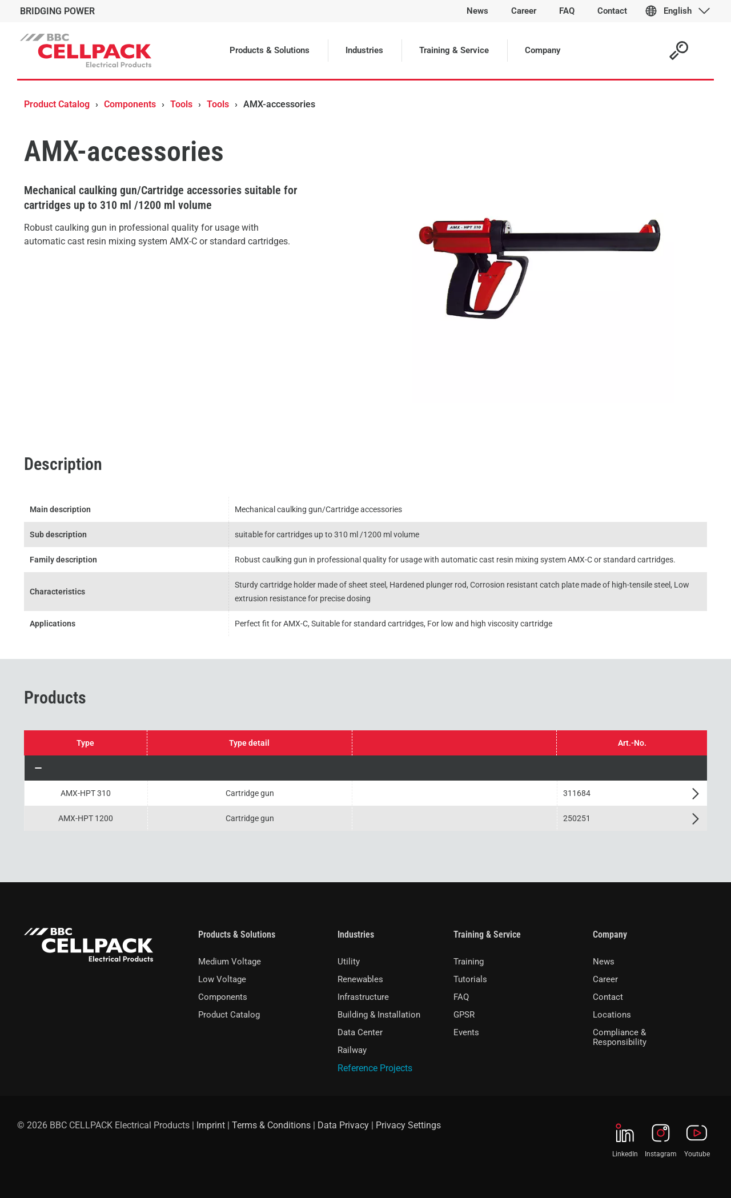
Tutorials (470, 979)
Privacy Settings (408, 1125)
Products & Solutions (236, 934)
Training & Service (487, 934)
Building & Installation (379, 1015)
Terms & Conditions (271, 1125)
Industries (356, 934)
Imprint (210, 1125)
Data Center (360, 1032)
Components (130, 104)
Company (610, 934)
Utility (349, 961)
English (677, 11)
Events (466, 1032)
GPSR (464, 1015)
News (603, 961)
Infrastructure (363, 997)
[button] (366, 768)
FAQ (461, 997)
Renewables (360, 979)
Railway (352, 1050)
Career (605, 979)
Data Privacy (343, 1125)
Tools (181, 104)
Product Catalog (57, 104)
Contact (608, 997)
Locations (612, 1015)
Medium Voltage (229, 961)
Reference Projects (375, 1068)
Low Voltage (222, 979)
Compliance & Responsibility (619, 1037)
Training (468, 961)
